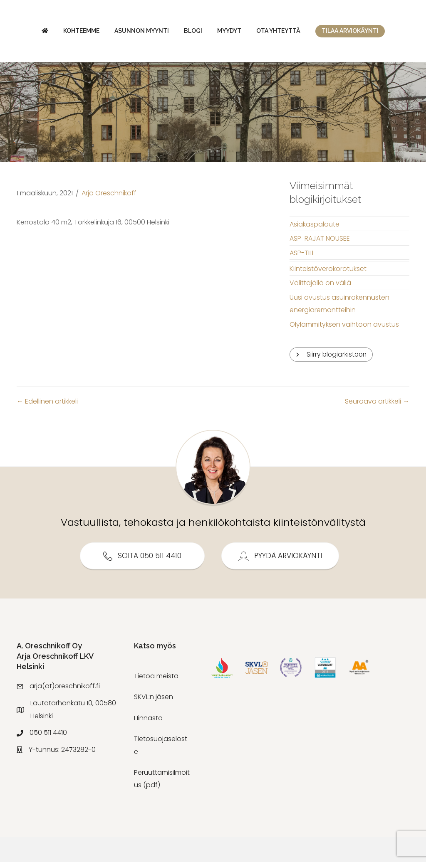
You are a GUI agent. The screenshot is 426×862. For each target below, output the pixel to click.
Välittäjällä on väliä (320, 308)
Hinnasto (148, 743)
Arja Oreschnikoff (109, 218)
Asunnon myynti (113, 33)
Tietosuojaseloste (160, 770)
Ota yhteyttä (391, 33)
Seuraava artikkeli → (377, 426)
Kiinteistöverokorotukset (328, 293)
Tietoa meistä (156, 701)
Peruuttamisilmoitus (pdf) (162, 804)
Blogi (165, 33)
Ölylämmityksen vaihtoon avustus (344, 349)
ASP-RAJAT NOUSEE (320, 263)
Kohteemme (53, 33)
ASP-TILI (301, 278)
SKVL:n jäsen (153, 722)
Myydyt (341, 33)
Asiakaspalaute (314, 249)
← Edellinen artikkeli (47, 426)
